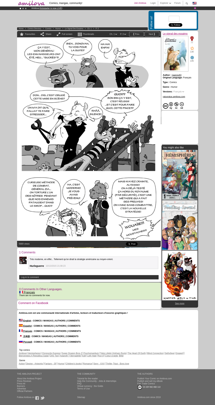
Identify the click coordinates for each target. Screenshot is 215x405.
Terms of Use (83, 388)
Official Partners (24, 391)
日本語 (24, 336)
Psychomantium (91, 353)
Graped (179, 353)
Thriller (109, 363)
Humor (58, 29)
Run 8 (101, 356)
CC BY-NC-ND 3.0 (149, 387)
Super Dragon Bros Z (72, 353)
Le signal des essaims (74, 29)
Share (48, 34)
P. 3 (97, 29)
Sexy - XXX (98, 363)
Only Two (54, 356)
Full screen (67, 34)
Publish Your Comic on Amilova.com (154, 378)
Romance (87, 363)
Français (27, 292)
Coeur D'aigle (112, 356)
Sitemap (81, 397)
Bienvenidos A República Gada (33, 356)
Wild (121, 356)
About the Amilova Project (29, 378)
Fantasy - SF (50, 363)
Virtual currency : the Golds (90, 386)
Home (21, 29)
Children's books (74, 363)
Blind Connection (155, 353)
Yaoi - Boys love (121, 363)
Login (153, 3)
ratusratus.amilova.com (174, 96)
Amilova (23, 353)
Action (22, 363)
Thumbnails (88, 34)
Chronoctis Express (51, 353)
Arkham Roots (119, 353)
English (25, 320)
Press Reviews (24, 381)
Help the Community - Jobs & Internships (96, 381)
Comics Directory (34, 29)
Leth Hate (91, 356)
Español (25, 326)
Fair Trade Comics (146, 383)
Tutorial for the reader (87, 378)
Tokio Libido (105, 353)
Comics (48, 29)
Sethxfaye (169, 353)
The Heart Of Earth (137, 353)
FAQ (79, 383)
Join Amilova (140, 3)
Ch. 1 (89, 29)
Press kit (21, 383)
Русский (25, 342)
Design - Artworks (34, 363)
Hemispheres (34, 353)
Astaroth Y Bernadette (70, 356)
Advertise (21, 388)
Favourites (30, 34)
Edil (84, 356)
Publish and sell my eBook (150, 381)
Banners (21, 386)
